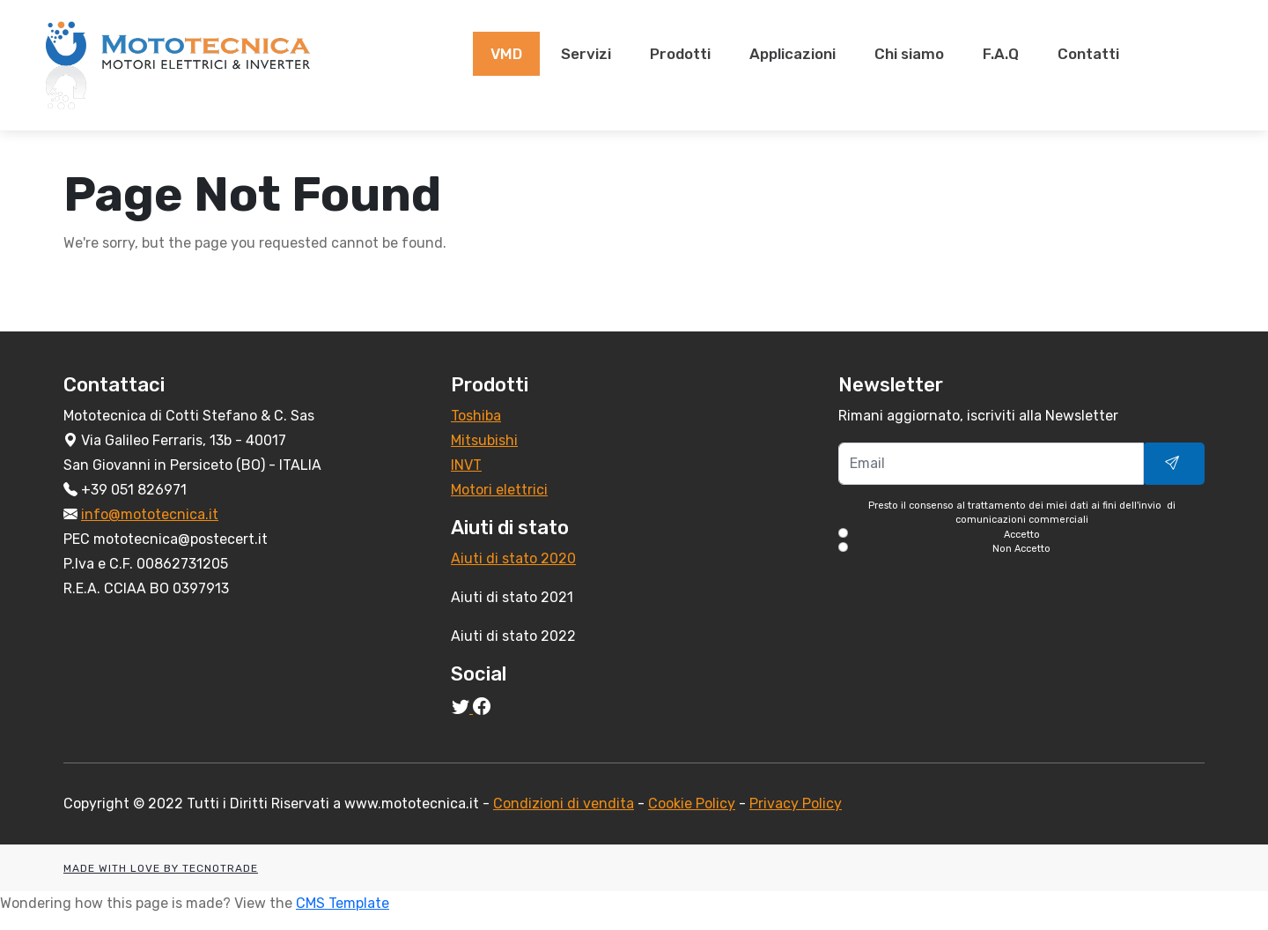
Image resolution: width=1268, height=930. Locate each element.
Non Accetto (1021, 548)
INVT (466, 465)
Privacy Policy (795, 803)
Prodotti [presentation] (680, 54)
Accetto (1022, 534)
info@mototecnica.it (149, 514)
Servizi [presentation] (586, 54)
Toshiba (476, 415)
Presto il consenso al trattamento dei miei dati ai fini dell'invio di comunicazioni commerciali (1021, 528)
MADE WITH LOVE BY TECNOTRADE (160, 868)
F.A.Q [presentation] (1001, 54)
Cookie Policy (691, 803)
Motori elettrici (499, 489)
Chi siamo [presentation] (909, 54)
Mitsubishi (484, 440)
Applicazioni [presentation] (792, 54)
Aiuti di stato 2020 (513, 558)
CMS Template (342, 903)
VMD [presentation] (506, 54)
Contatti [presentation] (1088, 54)
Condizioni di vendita (563, 803)
